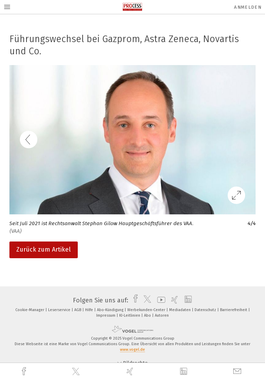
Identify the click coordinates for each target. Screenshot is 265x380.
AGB (78, 310)
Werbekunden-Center (146, 310)
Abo (148, 315)
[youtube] (159, 300)
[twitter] (76, 372)
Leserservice (59, 310)
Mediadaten (180, 310)
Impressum (106, 315)
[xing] (131, 371)
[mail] (238, 371)
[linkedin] (184, 371)
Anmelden (248, 7)
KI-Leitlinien (130, 315)
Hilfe (89, 310)
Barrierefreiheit (234, 310)
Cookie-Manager (30, 310)
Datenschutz (206, 310)
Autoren (162, 315)
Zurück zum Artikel (43, 249)
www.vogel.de (132, 349)
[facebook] (25, 371)
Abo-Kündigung (110, 310)
